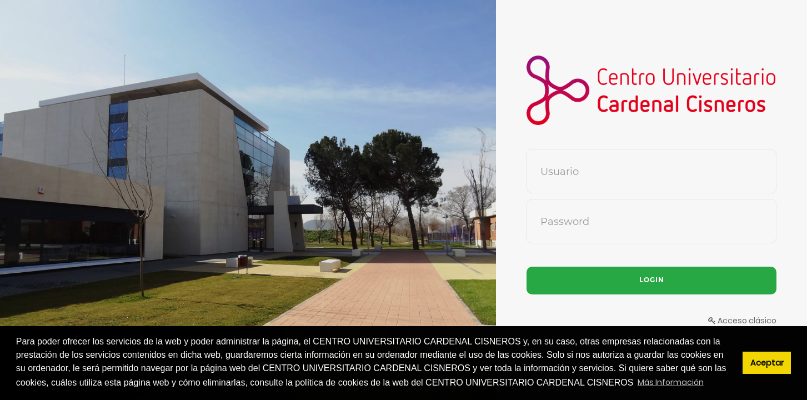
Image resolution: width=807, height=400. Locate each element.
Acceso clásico (742, 320)
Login (651, 280)
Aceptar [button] (767, 362)
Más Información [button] (671, 382)
